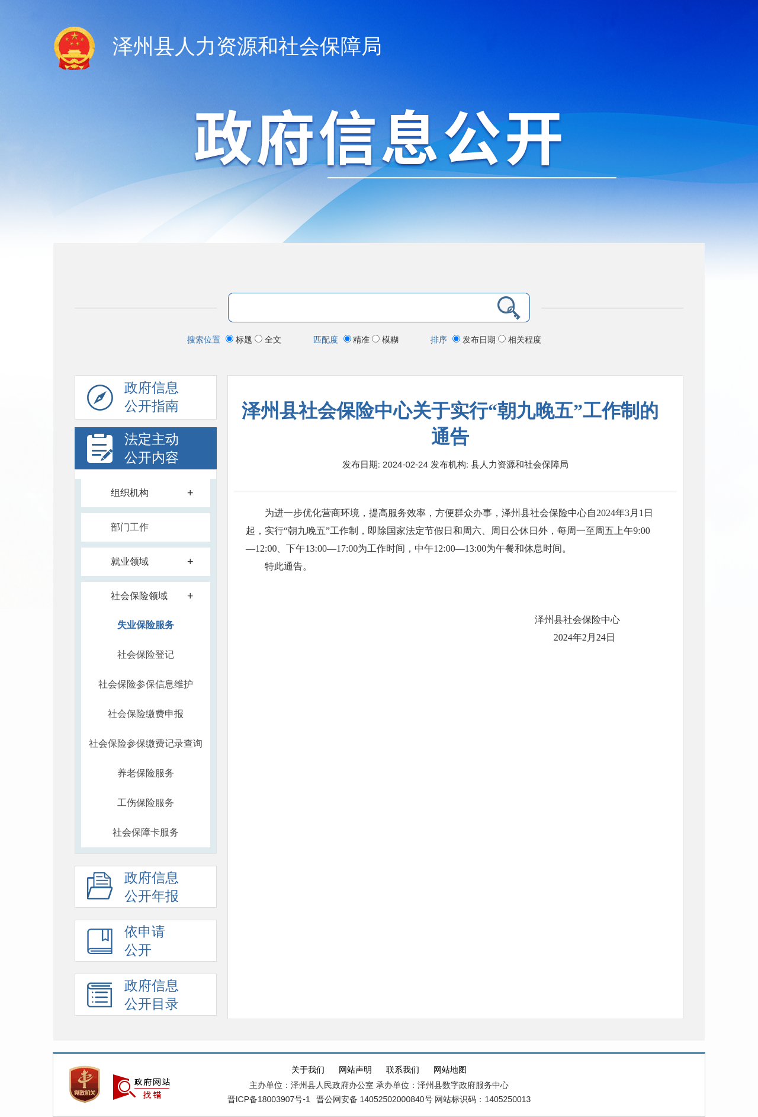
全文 (268, 339)
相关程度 (519, 339)
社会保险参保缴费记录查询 (146, 743)
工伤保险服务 (145, 803)
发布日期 (475, 339)
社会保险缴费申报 (146, 714)
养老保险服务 (145, 773)
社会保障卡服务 (146, 832)
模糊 (385, 339)
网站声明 (355, 1069)
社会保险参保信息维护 (145, 684)
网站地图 (450, 1069)
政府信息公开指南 (133, 400)
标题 (240, 339)
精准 (357, 339)
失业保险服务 (145, 625)
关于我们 (308, 1069)
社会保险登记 (145, 654)
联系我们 (402, 1069)
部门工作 (130, 527)
